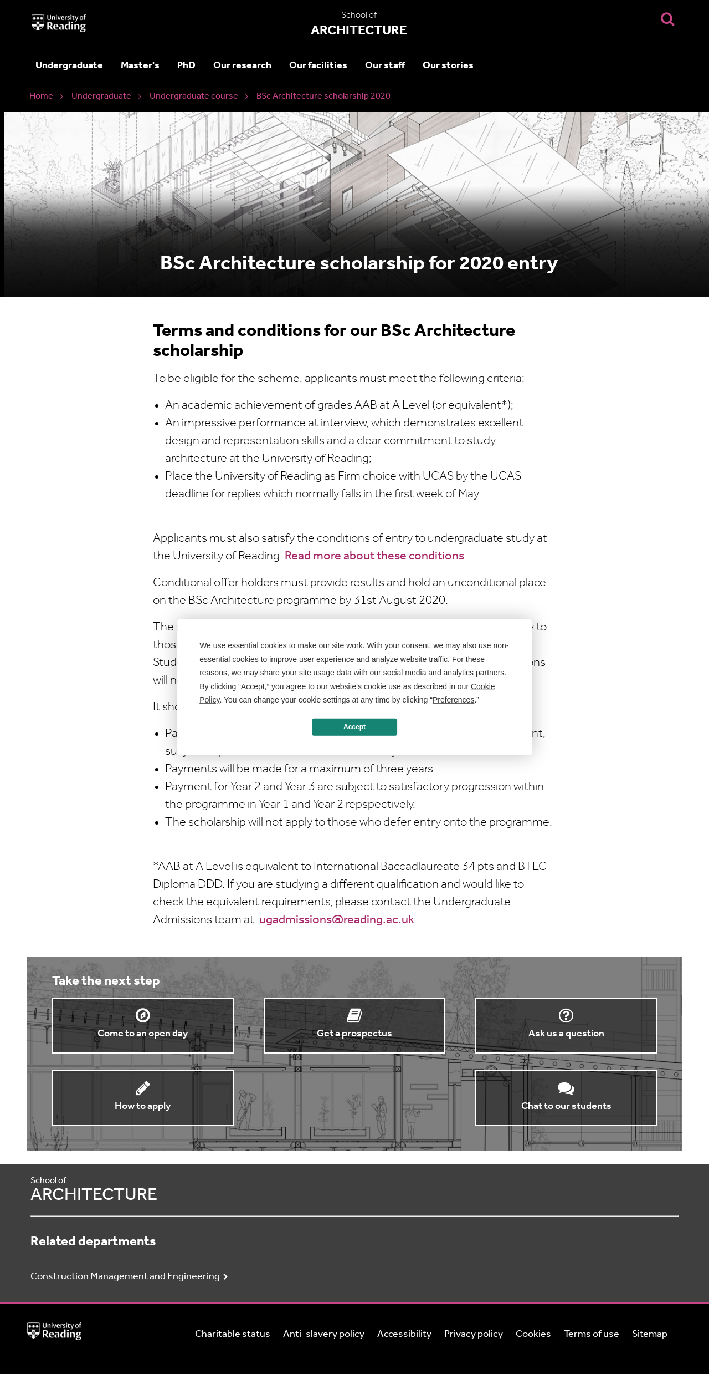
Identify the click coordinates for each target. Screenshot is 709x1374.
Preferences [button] (453, 699)
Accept (354, 727)
